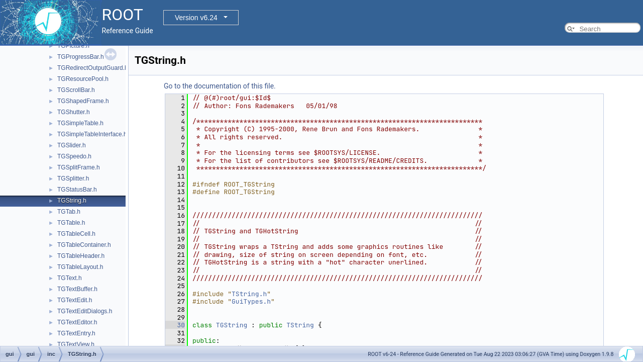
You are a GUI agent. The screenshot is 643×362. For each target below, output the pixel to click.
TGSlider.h (71, 145)
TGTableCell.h (76, 233)
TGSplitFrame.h (78, 167)
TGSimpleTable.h (80, 123)
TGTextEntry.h (76, 333)
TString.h (249, 294)
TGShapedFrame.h (83, 101)
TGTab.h (68, 211)
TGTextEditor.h (77, 322)
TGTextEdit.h (74, 300)
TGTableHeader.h (80, 255)
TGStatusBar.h (77, 189)
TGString (231, 325)
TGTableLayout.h (80, 266)
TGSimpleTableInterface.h (92, 134)
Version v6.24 (196, 18)
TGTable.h (71, 222)
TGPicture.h (73, 45)
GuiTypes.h (251, 301)
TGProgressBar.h (80, 56)
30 (175, 325)
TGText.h (69, 278)
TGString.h (71, 200)
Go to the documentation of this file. (220, 86)
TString (300, 325)
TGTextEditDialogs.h (84, 311)
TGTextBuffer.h (77, 289)
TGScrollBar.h (76, 90)
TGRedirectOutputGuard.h (92, 67)
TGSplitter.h (73, 178)
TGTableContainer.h (84, 244)
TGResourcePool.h (83, 78)
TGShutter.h (73, 112)
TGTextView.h (75, 344)
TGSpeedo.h (74, 156)
